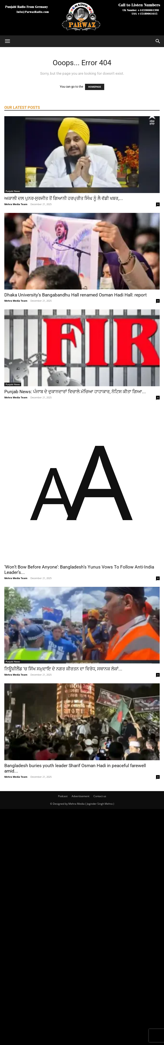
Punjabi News (13, 191)
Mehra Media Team (15, 204)
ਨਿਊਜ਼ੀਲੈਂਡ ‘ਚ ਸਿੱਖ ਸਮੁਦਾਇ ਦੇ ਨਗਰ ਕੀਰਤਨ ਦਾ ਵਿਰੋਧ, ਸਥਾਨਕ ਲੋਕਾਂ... (63, 668)
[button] (7, 41)
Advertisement (80, 796)
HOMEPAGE (94, 87)
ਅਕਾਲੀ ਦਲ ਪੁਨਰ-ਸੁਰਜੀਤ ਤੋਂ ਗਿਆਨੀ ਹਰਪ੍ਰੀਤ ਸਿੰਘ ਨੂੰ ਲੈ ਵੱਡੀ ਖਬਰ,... (63, 198)
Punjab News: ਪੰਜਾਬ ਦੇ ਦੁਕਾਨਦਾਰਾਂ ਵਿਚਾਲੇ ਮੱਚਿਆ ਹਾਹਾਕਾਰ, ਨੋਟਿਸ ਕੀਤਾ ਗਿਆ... (75, 391)
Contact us (99, 796)
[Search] (158, 41)
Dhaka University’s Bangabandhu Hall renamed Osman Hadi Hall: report (75, 295)
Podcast (63, 796)
